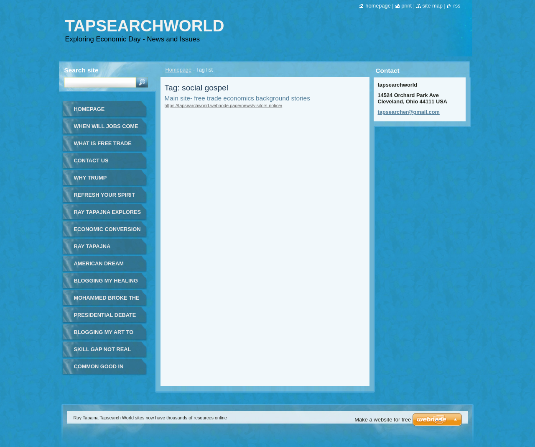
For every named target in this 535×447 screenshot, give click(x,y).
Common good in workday (99, 369)
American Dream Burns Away (99, 266)
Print (406, 6)
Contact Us (91, 160)
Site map (433, 6)
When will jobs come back (106, 129)
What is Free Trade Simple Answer (103, 146)
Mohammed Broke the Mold (107, 301)
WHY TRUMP (90, 178)
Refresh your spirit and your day (104, 198)
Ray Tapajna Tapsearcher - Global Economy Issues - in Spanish (101, 249)
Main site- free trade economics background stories (237, 98)
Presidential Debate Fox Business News (105, 318)
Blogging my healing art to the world (106, 283)
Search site (81, 70)
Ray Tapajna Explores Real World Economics (107, 215)
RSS (456, 6)
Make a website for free (382, 419)
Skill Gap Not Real (102, 349)
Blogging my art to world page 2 (104, 335)
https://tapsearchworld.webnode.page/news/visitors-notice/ (224, 105)
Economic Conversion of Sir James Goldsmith (107, 232)
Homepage (179, 70)
